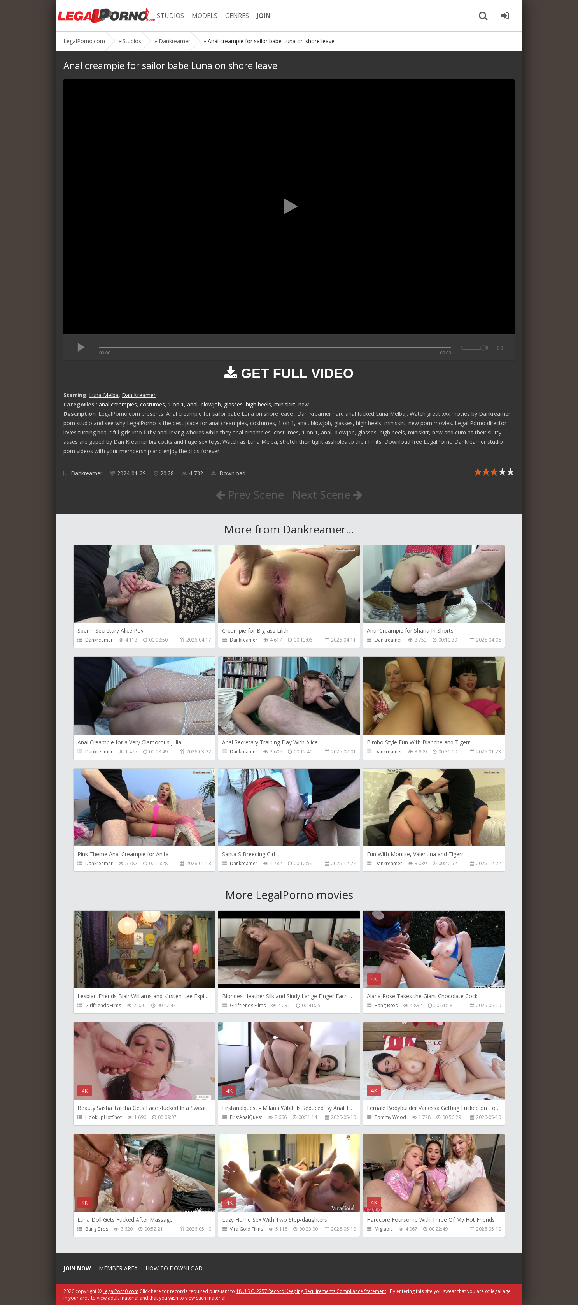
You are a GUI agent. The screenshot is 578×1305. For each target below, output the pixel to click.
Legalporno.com (106, 15)
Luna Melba (104, 395)
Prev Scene (250, 494)
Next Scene (327, 494)
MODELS (204, 15)
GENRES (237, 15)
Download (228, 473)
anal (192, 404)
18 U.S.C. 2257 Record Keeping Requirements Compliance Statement (311, 1291)
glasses (233, 404)
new (303, 404)
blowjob (211, 404)
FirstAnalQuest (246, 1117)
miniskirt (284, 404)
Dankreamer (86, 473)
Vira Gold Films (246, 1229)
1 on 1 (176, 404)
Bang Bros (386, 1005)
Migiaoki (384, 1229)
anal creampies (118, 404)
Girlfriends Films (103, 1005)
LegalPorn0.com (120, 1291)
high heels (258, 404)
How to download (174, 1268)
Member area (118, 1268)
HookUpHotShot (103, 1117)
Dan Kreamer (139, 395)
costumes (152, 404)
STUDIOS (170, 15)
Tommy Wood (390, 1117)
